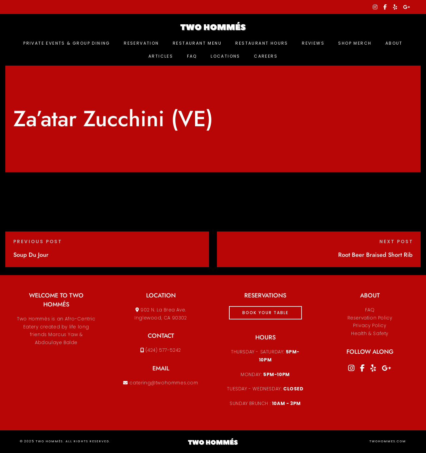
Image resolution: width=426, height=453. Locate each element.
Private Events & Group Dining (66, 43)
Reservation (141, 43)
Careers (266, 56)
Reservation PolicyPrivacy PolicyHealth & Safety (369, 326)
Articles (160, 56)
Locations (225, 56)
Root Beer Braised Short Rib (375, 254)
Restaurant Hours (261, 43)
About (394, 43)
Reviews (313, 43)
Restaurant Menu (197, 43)
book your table (265, 312)
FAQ (192, 56)
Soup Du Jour (31, 254)
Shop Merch (354, 43)
